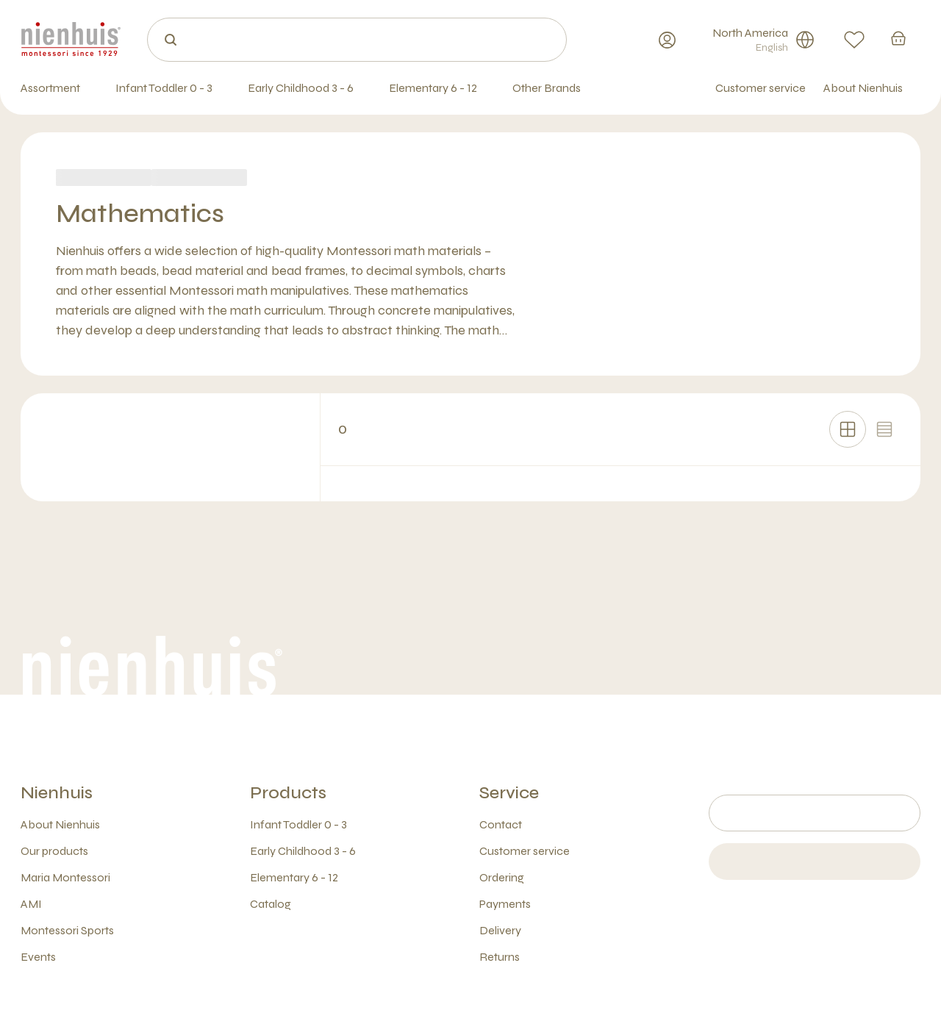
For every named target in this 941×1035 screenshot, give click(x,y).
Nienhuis (57, 792)
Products (288, 792)
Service (509, 792)
